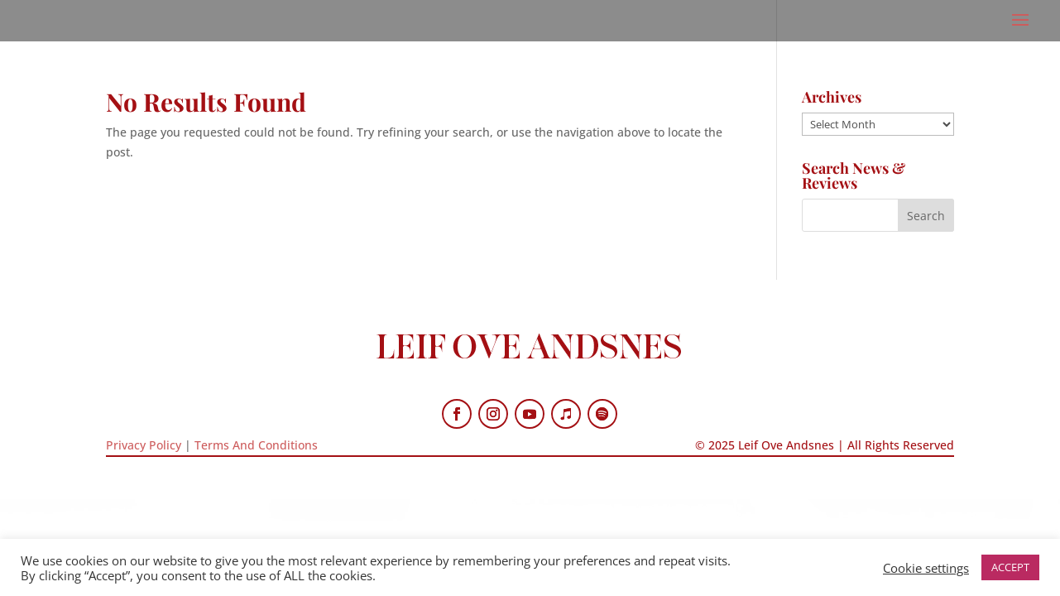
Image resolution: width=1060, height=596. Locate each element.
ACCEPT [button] (1010, 567)
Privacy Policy (143, 445)
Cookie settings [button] (926, 567)
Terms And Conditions (256, 445)
